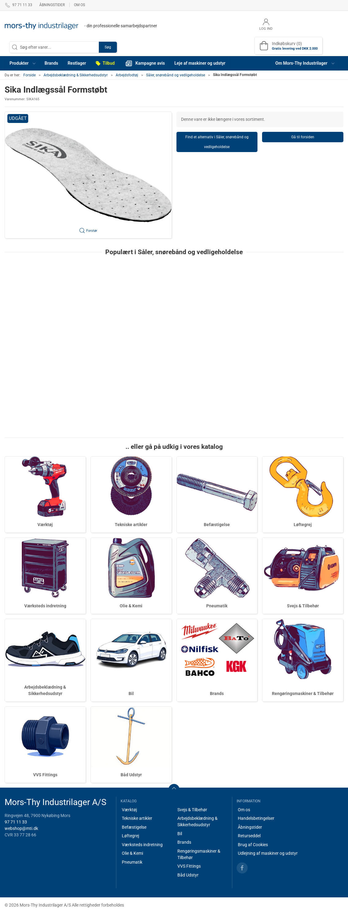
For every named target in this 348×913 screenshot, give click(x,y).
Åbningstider (52, 5)
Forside (29, 75)
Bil (131, 693)
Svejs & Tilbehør (303, 605)
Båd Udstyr (131, 774)
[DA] (81, 26)
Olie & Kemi (131, 605)
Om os (79, 5)
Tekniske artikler (131, 524)
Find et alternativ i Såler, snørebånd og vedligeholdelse (217, 142)
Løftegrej (303, 524)
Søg (108, 47)
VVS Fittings (45, 774)
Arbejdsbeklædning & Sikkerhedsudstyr (76, 75)
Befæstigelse (217, 524)
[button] (22, 63)
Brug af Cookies (253, 844)
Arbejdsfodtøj (127, 75)
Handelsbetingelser (256, 818)
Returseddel (249, 835)
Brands (217, 693)
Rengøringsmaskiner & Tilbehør (303, 693)
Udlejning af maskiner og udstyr (268, 853)
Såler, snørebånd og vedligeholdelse (175, 75)
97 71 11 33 (16, 821)
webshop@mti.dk (21, 828)
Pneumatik (216, 605)
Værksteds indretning (45, 605)
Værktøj (45, 524)
